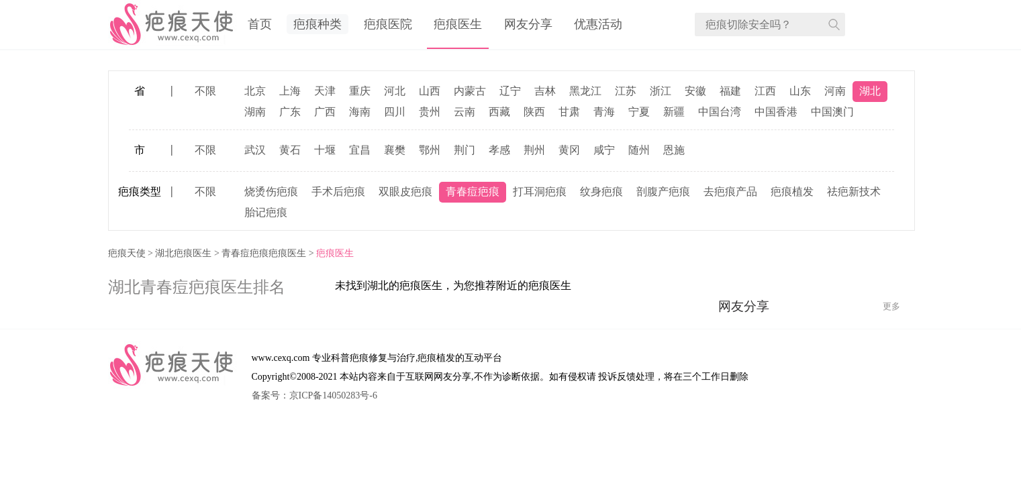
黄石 (290, 150)
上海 (290, 91)
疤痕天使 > (132, 253)
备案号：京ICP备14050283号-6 (314, 395)
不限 (205, 91)
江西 (765, 91)
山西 (429, 91)
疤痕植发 (792, 191)
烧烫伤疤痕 (271, 191)
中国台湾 (719, 111)
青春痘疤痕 (472, 191)
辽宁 (510, 91)
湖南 (255, 111)
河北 (394, 91)
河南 (835, 91)
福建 (730, 91)
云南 (464, 111)
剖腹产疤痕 (663, 191)
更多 (891, 306)
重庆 (360, 91)
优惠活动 (598, 24)
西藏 (499, 111)
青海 (604, 111)
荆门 (464, 150)
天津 (325, 91)
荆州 (534, 150)
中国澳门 (832, 111)
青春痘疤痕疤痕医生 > (269, 253)
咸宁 (604, 150)
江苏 (625, 91)
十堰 (325, 150)
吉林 (545, 91)
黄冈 (569, 150)
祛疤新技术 (854, 191)
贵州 (429, 111)
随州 (639, 150)
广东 (290, 111)
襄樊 (394, 150)
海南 (360, 111)
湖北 (870, 91)
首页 (260, 24)
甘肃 (569, 111)
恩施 (674, 150)
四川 (394, 111)
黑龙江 (585, 91)
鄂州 (429, 150)
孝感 (499, 150)
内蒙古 (470, 91)
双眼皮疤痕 (405, 191)
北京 (255, 91)
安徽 (695, 91)
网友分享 (528, 24)
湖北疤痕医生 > (188, 253)
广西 (325, 111)
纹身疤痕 (601, 191)
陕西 (534, 111)
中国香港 (776, 111)
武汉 (255, 150)
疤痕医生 (458, 24)
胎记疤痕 (265, 212)
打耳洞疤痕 (540, 191)
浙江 (660, 91)
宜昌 (360, 150)
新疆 (674, 111)
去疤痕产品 (730, 191)
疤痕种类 (317, 24)
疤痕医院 (388, 24)
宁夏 (639, 111)
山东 (800, 91)
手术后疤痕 (338, 191)
